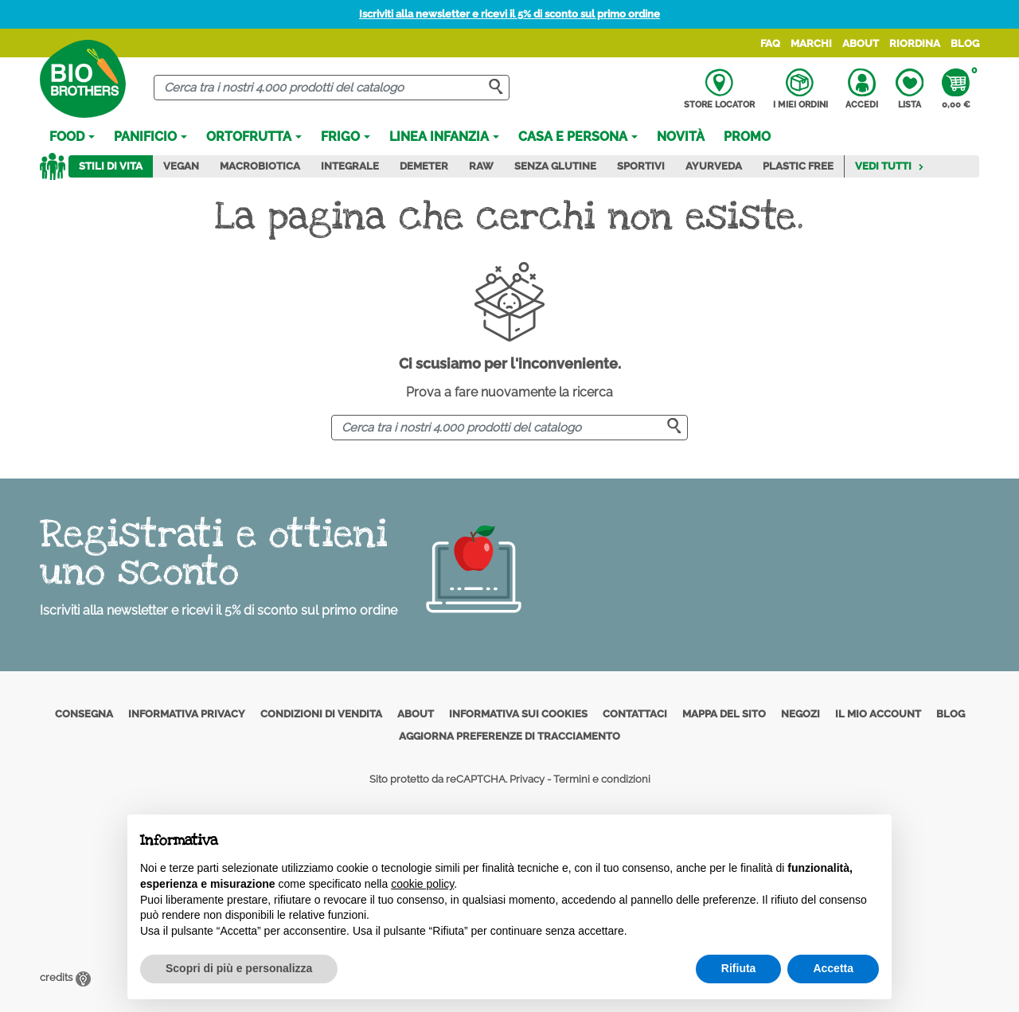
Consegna (84, 714)
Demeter (424, 166)
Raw (481, 166)
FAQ (770, 43)
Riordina (914, 43)
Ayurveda (713, 166)
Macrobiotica (260, 166)
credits (65, 977)
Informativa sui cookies (518, 714)
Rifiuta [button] (738, 968)
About (860, 43)
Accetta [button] (833, 968)
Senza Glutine (555, 166)
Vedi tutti (889, 166)
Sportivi (641, 166)
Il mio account (878, 714)
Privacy (527, 779)
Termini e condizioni (601, 779)
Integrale (350, 166)
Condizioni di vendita (321, 714)
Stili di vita (111, 166)
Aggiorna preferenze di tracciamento (509, 736)
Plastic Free (798, 166)
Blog (965, 43)
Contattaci (635, 714)
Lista (909, 89)
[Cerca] (332, 88)
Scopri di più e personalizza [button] (239, 968)
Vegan (181, 166)
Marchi (811, 43)
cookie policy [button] (422, 883)
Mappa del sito (724, 714)
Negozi (800, 714)
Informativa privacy (186, 714)
